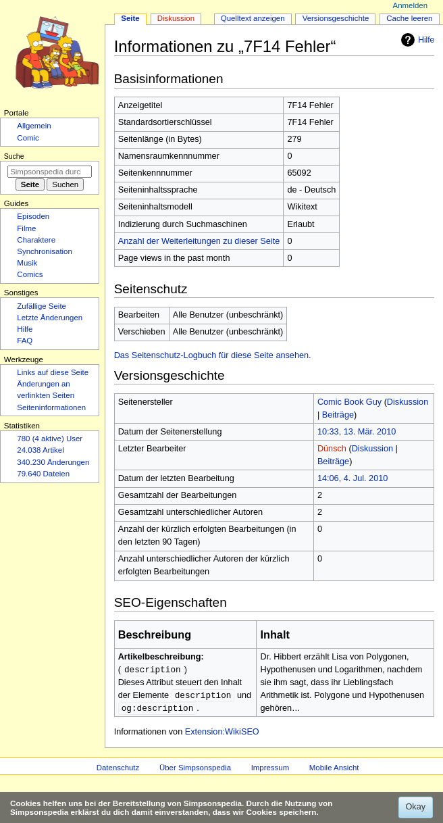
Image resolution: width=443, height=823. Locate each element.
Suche (14, 156)
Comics (30, 274)
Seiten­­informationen (51, 407)
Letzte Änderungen (49, 318)
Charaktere (36, 240)
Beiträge (338, 415)
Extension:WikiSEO (222, 734)
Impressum (270, 770)
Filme (26, 228)
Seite (130, 18)
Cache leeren (409, 18)
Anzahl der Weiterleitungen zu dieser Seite (199, 241)
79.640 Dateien (43, 474)
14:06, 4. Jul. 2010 (352, 478)
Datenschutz (118, 770)
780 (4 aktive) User (49, 438)
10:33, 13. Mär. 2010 (356, 432)
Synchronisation (44, 251)
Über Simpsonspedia (195, 770)
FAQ (24, 340)
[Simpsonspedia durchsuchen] (49, 172)
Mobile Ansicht (334, 770)
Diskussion (407, 402)
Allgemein (34, 126)
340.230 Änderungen (53, 462)
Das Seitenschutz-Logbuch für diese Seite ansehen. (212, 355)
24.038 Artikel (40, 450)
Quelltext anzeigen (253, 18)
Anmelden (410, 5)
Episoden (33, 216)
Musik (27, 263)
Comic (27, 138)
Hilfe (416, 40)
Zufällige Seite (41, 306)
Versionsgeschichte (336, 18)
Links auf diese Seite (52, 372)
